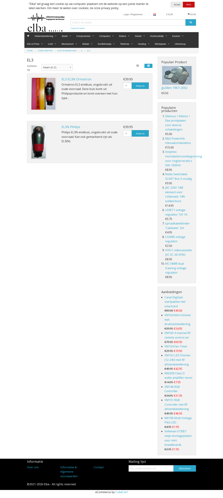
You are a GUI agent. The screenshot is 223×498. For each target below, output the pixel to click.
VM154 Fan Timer (175, 346)
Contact (99, 467)
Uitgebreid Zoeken (78, 28)
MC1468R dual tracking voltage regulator (175, 268)
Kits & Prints (33, 44)
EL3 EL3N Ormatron (76, 79)
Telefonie (124, 44)
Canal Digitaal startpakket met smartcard (175, 301)
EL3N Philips (70, 127)
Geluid (138, 36)
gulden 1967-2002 (174, 88)
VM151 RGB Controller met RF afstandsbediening (176, 404)
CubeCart (121, 492)
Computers (104, 36)
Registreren (137, 14)
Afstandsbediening (43, 36)
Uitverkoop (180, 44)
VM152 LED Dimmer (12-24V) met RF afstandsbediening (177, 359)
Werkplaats (160, 44)
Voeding (142, 44)
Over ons (33, 467)
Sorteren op (31, 67)
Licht (50, 44)
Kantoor (176, 36)
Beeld (65, 36)
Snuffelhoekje (105, 44)
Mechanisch (67, 44)
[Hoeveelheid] (127, 85)
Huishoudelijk (157, 36)
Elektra (122, 36)
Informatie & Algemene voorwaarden (69, 471)
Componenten (83, 36)
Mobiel (85, 44)
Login (126, 14)
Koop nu (140, 86)
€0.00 (191, 14)
